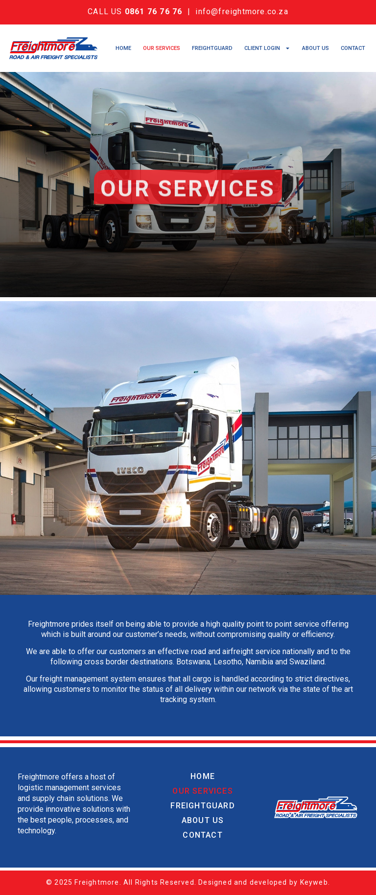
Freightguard (212, 48)
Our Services (161, 48)
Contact (353, 48)
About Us (315, 48)
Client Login (267, 48)
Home (123, 48)
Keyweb (314, 882)
